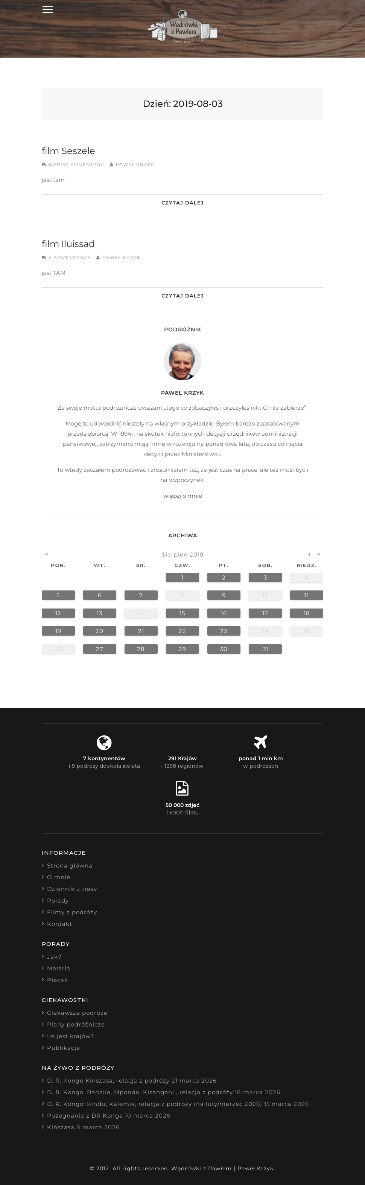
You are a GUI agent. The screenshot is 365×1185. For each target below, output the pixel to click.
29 (182, 649)
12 (58, 613)
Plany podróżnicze (76, 1024)
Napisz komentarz (76, 164)
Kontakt (59, 923)
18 (307, 613)
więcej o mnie (182, 495)
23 (223, 630)
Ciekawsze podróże (77, 1012)
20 (99, 630)
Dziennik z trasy (72, 888)
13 (99, 613)
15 (182, 613)
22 (182, 630)
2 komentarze (70, 257)
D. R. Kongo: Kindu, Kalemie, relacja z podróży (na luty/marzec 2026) (154, 1103)
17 (265, 613)
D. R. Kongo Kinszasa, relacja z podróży (108, 1080)
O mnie (58, 877)
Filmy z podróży (72, 912)
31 (265, 649)
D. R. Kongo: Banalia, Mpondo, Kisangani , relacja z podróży (140, 1092)
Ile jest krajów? (70, 1036)
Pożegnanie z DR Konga (85, 1115)
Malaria (58, 968)
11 (306, 595)
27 (99, 649)
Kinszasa (61, 1127)
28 (141, 649)
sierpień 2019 (183, 554)
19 (58, 630)
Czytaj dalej (182, 203)
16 (224, 613)
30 (224, 649)
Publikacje (63, 1047)
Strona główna (70, 865)
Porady (58, 900)
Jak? (54, 956)
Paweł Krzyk (135, 164)
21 (141, 630)
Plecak (57, 980)
